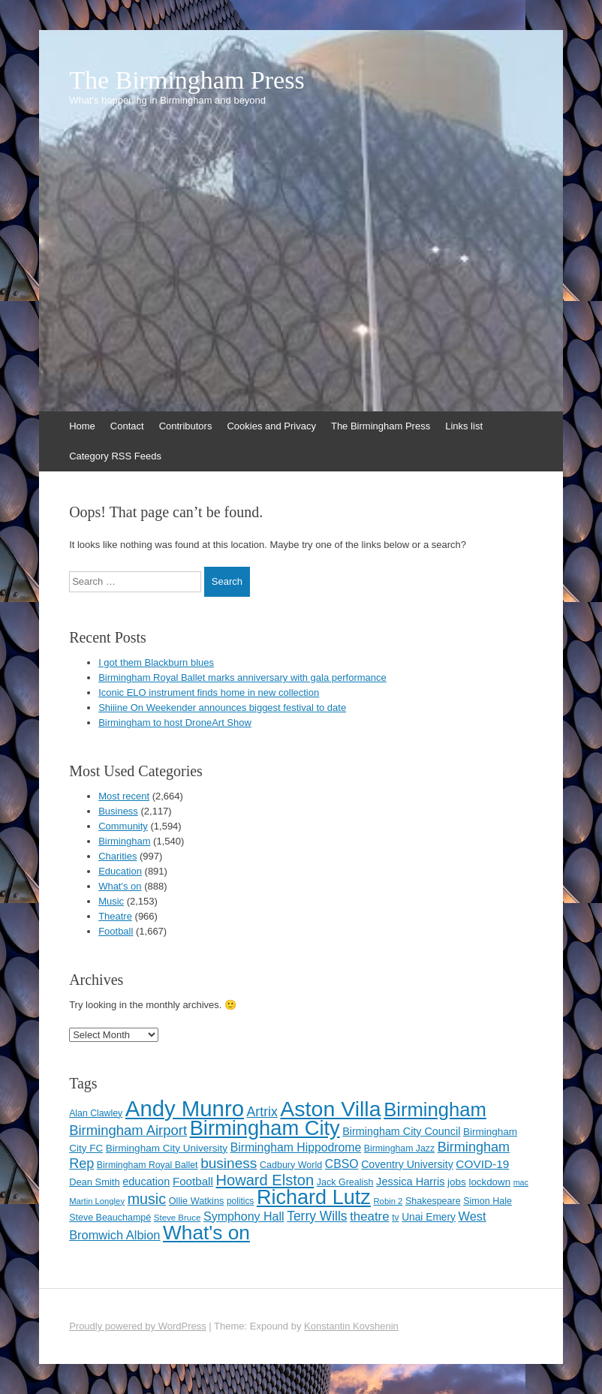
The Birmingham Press (187, 80)
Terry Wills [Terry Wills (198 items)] (317, 1216)
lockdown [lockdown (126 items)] (490, 1182)
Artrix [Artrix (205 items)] (262, 1111)
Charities (117, 856)
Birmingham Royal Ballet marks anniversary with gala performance (242, 677)
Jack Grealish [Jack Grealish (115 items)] (345, 1182)
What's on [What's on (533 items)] (206, 1232)
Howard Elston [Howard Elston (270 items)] (264, 1180)
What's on (119, 886)
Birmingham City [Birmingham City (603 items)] (265, 1128)
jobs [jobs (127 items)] (456, 1182)
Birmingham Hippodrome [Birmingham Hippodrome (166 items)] (296, 1147)
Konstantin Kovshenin (351, 1326)
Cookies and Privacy (271, 426)
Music (111, 901)
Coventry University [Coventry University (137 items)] (407, 1164)
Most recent (123, 796)
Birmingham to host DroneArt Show (174, 722)
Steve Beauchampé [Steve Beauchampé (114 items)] (110, 1217)
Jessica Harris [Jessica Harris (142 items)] (410, 1182)
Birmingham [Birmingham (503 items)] (435, 1109)
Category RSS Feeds (115, 456)
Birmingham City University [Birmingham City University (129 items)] (166, 1148)
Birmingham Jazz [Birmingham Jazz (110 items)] (399, 1148)
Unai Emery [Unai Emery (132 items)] (429, 1217)
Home (82, 426)
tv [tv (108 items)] (395, 1217)
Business (118, 811)
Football (115, 931)
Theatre (115, 916)
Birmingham (124, 841)
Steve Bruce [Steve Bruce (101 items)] (177, 1217)
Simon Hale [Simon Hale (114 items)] (487, 1201)
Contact (127, 426)
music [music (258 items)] (147, 1199)
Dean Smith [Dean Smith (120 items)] (94, 1182)
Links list (464, 426)
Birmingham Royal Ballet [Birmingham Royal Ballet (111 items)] (147, 1165)
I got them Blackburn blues (156, 662)
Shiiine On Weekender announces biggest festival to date (222, 707)
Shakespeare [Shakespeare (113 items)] (433, 1201)
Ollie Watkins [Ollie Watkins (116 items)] (196, 1200)
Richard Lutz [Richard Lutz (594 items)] (314, 1197)
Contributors (185, 426)
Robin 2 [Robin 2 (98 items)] (387, 1201)
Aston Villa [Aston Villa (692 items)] (330, 1109)
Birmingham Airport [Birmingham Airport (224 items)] (128, 1130)
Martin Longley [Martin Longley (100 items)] (97, 1201)
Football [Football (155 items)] (193, 1181)
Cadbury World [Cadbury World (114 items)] (291, 1165)
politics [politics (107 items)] (240, 1201)
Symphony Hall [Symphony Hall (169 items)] (243, 1216)
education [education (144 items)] (146, 1182)
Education (120, 871)
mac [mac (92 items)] (520, 1182)
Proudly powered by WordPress (137, 1326)
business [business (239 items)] (228, 1163)
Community (123, 826)
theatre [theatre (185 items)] (369, 1216)
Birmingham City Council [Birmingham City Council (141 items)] (401, 1131)
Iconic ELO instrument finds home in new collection (208, 692)
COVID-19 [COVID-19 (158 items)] (482, 1164)
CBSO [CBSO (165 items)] (342, 1164)
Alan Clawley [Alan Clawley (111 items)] (95, 1113)
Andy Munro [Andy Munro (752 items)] (184, 1108)
